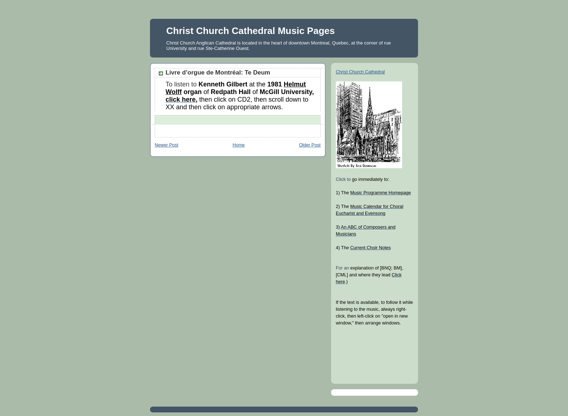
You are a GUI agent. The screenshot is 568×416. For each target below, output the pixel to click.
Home (239, 145)
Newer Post (166, 145)
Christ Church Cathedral (360, 72)
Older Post (310, 145)
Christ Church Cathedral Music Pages (250, 30)
